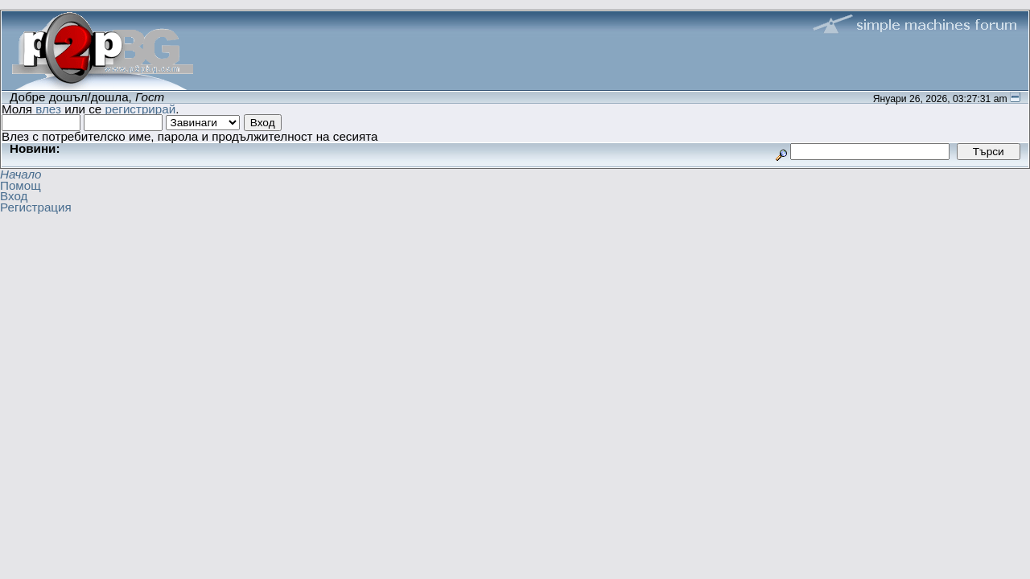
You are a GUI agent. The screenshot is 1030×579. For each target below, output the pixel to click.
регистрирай (140, 109)
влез (48, 109)
